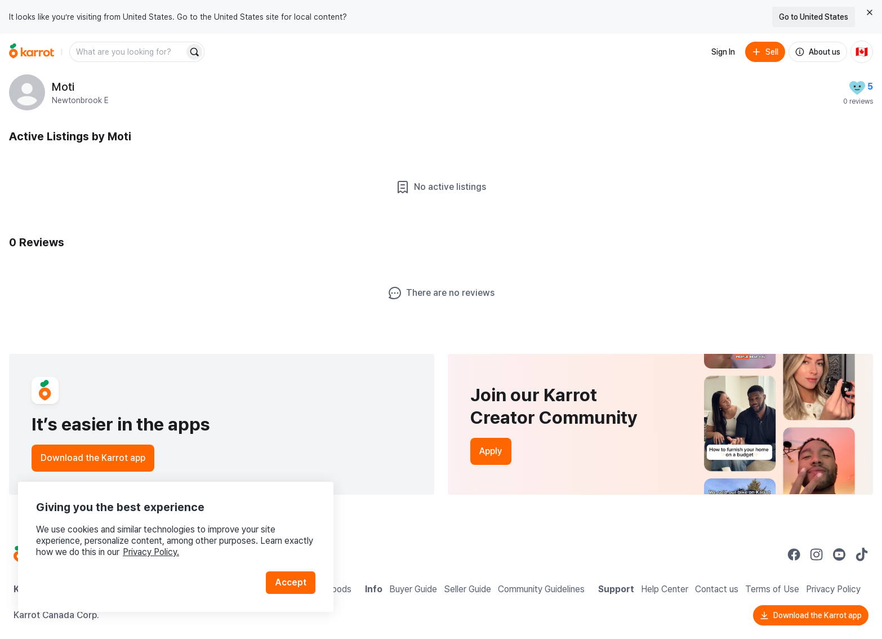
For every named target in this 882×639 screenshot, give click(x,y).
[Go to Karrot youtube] (839, 554)
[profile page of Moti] (27, 92)
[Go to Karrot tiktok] (861, 554)
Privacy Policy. (151, 552)
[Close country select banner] (869, 12)
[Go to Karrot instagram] (816, 554)
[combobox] (127, 52)
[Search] (194, 52)
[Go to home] (31, 51)
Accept (290, 582)
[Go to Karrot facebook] (794, 554)
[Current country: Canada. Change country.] (861, 52)
